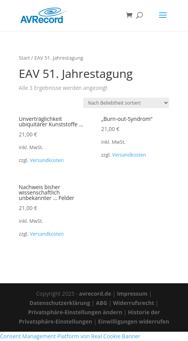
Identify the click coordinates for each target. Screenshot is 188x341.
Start (24, 57)
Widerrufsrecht (133, 303)
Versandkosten (47, 160)
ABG (101, 303)
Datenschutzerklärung (59, 303)
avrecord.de (95, 293)
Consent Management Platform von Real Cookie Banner (70, 336)
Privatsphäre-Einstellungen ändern (75, 312)
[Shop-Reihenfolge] (126, 103)
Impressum (132, 293)
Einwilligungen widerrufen (133, 321)
